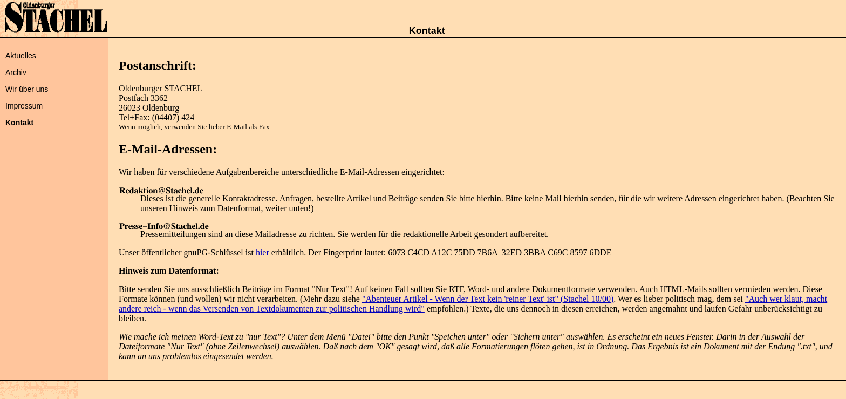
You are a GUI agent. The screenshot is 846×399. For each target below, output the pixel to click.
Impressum (24, 106)
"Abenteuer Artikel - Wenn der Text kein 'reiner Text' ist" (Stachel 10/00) (487, 298)
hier (262, 252)
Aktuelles (20, 55)
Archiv (15, 72)
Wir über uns (26, 89)
